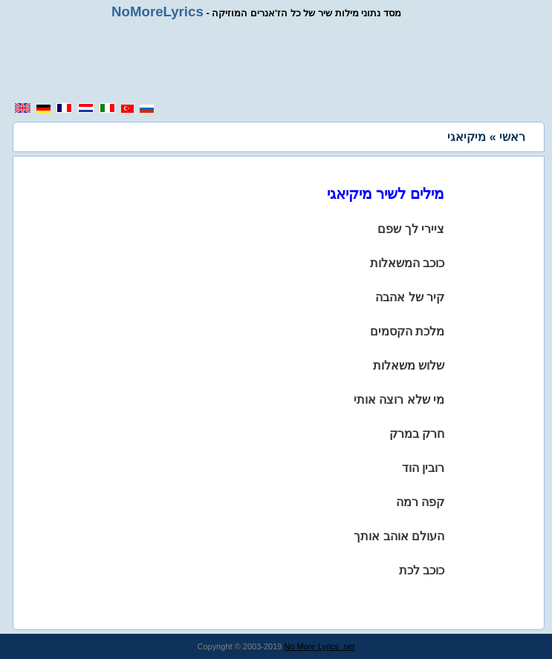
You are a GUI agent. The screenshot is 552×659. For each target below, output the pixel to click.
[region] (281, 60)
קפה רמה (420, 502)
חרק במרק (416, 433)
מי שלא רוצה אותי (399, 399)
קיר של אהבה (409, 297)
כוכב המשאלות (407, 263)
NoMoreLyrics (157, 11)
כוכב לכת (421, 570)
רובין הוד (423, 468)
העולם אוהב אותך (399, 536)
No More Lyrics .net (320, 646)
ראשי (512, 137)
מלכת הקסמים (407, 331)
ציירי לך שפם (410, 229)
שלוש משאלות (408, 365)
